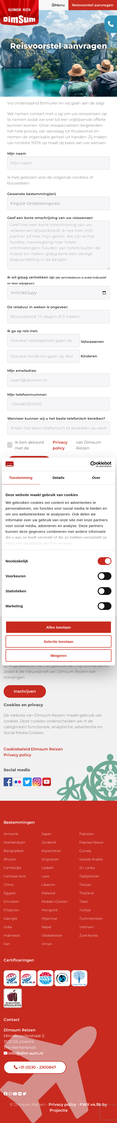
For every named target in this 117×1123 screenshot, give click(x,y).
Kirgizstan (50, 859)
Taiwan (85, 884)
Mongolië (50, 910)
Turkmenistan (91, 918)
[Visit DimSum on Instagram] (10, 1094)
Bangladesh (14, 851)
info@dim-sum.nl (23, 1053)
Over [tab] (96, 478)
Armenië (11, 834)
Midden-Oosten (55, 901)
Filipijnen (11, 910)
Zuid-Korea (88, 935)
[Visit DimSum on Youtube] (15, 1094)
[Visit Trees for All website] (79, 976)
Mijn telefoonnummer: (27, 394)
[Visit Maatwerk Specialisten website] (13, 996)
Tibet (83, 901)
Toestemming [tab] (20, 478)
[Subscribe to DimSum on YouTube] (46, 781)
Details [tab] (58, 478)
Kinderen (89, 356)
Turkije (85, 910)
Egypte (9, 893)
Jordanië (49, 842)
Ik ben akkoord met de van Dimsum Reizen (54, 445)
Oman (47, 944)
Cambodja (12, 868)
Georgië (10, 918)
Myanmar (50, 918)
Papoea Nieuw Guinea (91, 846)
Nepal (46, 927)
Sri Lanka (87, 868)
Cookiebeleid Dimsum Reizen (33, 749)
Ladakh (48, 868)
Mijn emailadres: (21, 370)
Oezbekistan (52, 935)
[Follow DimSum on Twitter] (28, 781)
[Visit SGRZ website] (29, 976)
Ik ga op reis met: (22, 331)
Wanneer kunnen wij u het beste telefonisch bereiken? (56, 418)
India (8, 927)
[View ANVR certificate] (45, 976)
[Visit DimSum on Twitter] (24, 1094)
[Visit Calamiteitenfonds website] (62, 976)
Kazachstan (51, 851)
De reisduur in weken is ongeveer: (37, 307)
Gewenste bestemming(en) (31, 194)
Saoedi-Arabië (90, 859)
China (8, 884)
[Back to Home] (19, 13)
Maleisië (48, 893)
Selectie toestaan (58, 641)
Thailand (86, 893)
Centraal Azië (15, 876)
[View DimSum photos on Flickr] (18, 781)
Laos (45, 876)
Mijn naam (16, 153)
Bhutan (10, 859)
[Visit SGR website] (12, 976)
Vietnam (86, 927)
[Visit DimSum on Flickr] (20, 1094)
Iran (7, 944)
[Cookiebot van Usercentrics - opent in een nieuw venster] (90, 464)
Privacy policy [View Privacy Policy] (62, 1104)
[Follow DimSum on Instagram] (37, 781)
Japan (46, 834)
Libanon (48, 884)
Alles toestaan (58, 627)
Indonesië (12, 935)
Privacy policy (60, 445)
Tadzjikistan (89, 876)
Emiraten (11, 901)
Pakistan (86, 834)
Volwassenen (92, 341)
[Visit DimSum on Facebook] (8, 781)
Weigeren (58, 655)
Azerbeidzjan (14, 842)
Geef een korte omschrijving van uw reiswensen (50, 218)
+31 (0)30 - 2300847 (35, 1067)
